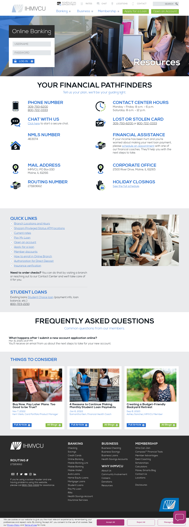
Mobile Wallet (75, 470)
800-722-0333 (38, 110)
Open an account (25, 242)
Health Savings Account (80, 496)
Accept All (110, 522)
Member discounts (25, 251)
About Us (106, 470)
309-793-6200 (38, 107)
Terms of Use (31, 525)
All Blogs (52, 425)
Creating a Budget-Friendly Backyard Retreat (146, 406)
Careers (106, 478)
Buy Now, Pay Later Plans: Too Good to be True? (34, 406)
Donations (107, 481)
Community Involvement (114, 474)
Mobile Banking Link (78, 462)
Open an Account (165, 11)
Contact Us (141, 474)
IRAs (70, 492)
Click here (34, 123)
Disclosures (141, 484)
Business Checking (111, 448)
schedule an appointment (138, 146)
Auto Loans (74, 474)
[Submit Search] (176, 4)
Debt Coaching (143, 459)
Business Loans (110, 455)
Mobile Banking (76, 466)
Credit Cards (74, 455)
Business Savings (111, 451)
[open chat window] (179, 517)
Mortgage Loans (76, 481)
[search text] (166, 4)
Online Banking (75, 459)
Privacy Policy (13, 525)
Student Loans (75, 485)
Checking (72, 448)
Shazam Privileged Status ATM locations (39, 228)
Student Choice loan (40, 297)
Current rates (22, 233)
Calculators (141, 466)
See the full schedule (126, 186)
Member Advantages (146, 455)
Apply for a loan (24, 247)
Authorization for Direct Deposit (34, 261)
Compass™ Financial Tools (149, 451)
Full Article (20, 425)
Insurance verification (27, 265)
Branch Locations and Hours (32, 223)
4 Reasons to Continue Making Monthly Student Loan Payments (93, 406)
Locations (140, 477)
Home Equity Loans (78, 477)
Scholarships (142, 462)
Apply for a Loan (136, 11)
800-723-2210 (20, 304)
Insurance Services (78, 500)
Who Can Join (142, 448)
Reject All (141, 522)
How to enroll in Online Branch (33, 256)
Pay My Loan (22, 237)
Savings (72, 451)
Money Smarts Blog (145, 470)
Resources (107, 485)
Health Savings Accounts (115, 459)
